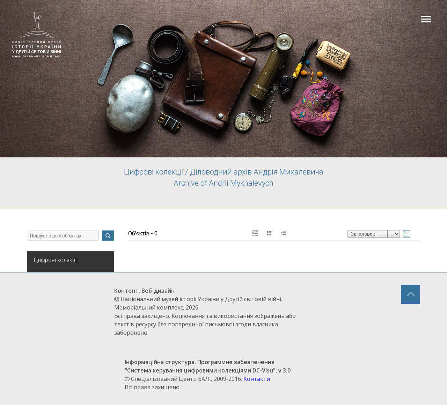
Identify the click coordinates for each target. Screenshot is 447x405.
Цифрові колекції (56, 260)
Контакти (256, 379)
